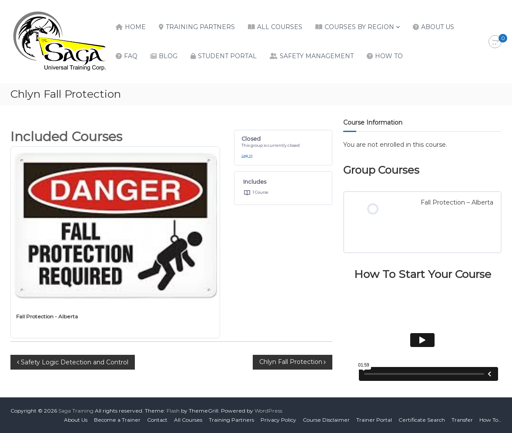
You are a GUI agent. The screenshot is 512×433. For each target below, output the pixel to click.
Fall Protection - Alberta (47, 316)
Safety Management (317, 56)
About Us (437, 27)
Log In (246, 156)
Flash (173, 410)
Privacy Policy (278, 419)
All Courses (279, 27)
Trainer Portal (374, 419)
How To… (490, 419)
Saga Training (76, 410)
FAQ (130, 56)
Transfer (462, 419)
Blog (168, 56)
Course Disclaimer (326, 419)
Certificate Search (421, 419)
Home (135, 27)
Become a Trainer (117, 419)
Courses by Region (359, 27)
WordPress (268, 410)
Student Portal (227, 56)
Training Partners (200, 27)
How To (389, 56)
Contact (157, 419)
